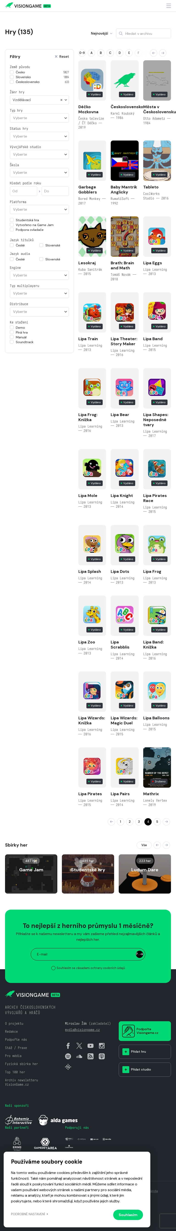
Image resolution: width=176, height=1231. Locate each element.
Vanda (153, 1191)
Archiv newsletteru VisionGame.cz (21, 1082)
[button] (153, 53)
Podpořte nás (16, 1039)
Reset (62, 56)
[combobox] (39, 100)
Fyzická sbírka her (21, 1064)
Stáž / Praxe (16, 1048)
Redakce (11, 1031)
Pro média (13, 1056)
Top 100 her (15, 1072)
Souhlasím (128, 1214)
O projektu (14, 1023)
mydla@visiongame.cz (82, 1029)
